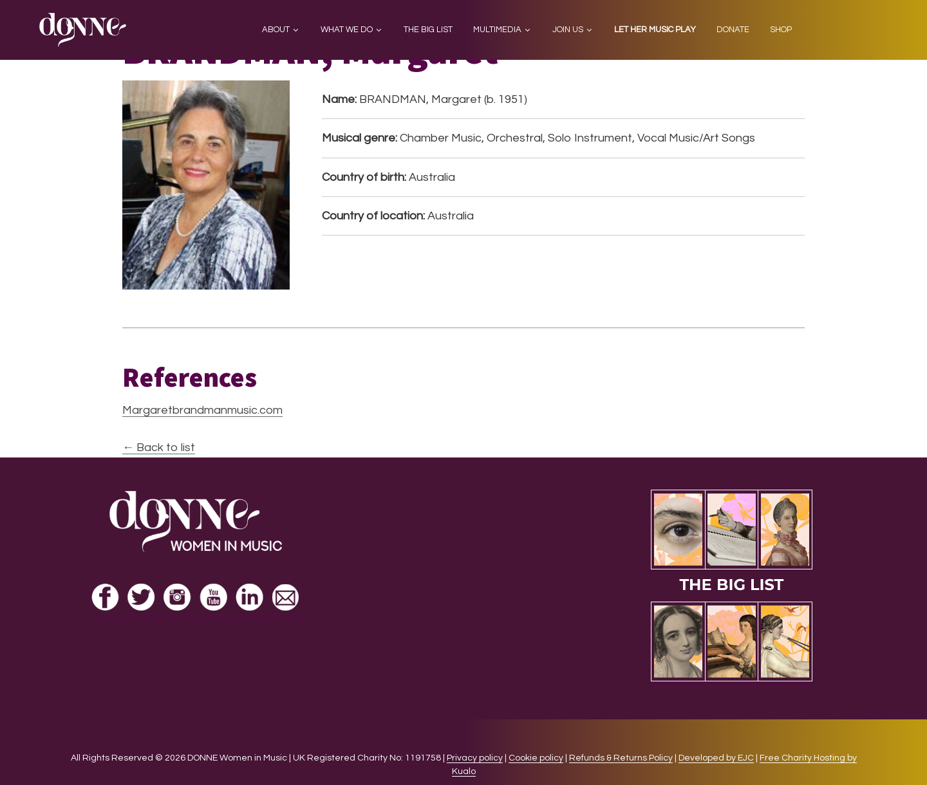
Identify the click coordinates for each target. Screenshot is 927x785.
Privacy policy (475, 757)
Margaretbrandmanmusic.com (202, 410)
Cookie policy (536, 757)
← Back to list (158, 447)
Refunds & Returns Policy (621, 757)
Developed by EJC (716, 757)
